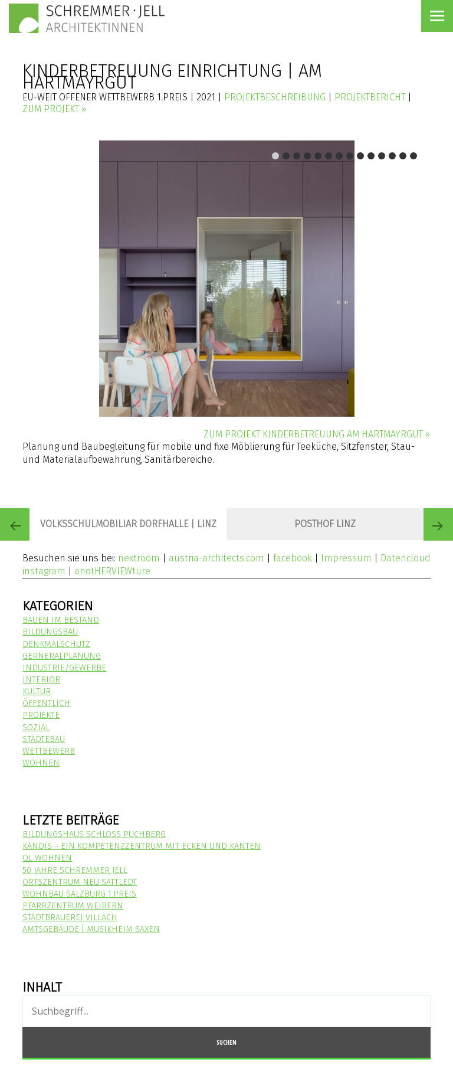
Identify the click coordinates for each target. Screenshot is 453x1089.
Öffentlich (46, 703)
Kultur (36, 691)
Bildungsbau (50, 632)
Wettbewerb (48, 751)
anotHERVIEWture (112, 571)
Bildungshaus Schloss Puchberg (94, 834)
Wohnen (41, 763)
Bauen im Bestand (60, 620)
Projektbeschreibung (275, 97)
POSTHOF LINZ (325, 523)
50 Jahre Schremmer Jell (74, 870)
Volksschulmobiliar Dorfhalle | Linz (128, 523)
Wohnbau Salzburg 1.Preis (79, 894)
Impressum (346, 558)
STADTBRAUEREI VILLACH (69, 918)
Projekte (41, 715)
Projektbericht (369, 97)
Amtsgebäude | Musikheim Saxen (91, 929)
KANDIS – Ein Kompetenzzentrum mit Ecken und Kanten (141, 846)
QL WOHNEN (47, 858)
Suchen (226, 1042)
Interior (41, 680)
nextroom (139, 558)
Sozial (36, 727)
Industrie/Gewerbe (64, 668)
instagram (43, 571)
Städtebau (43, 739)
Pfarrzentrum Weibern (72, 906)
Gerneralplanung (61, 656)
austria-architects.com (216, 558)
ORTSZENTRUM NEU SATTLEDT (79, 882)
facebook (292, 558)
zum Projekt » (54, 109)
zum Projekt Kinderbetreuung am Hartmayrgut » (317, 434)
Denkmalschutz (56, 644)
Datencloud (405, 558)
